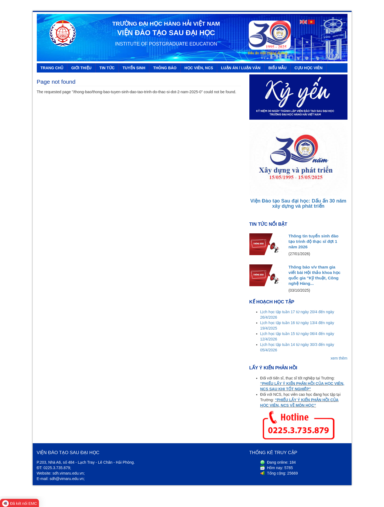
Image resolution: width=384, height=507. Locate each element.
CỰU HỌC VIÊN (308, 68)
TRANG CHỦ (52, 68)
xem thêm (339, 358)
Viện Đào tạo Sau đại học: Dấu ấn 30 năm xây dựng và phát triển (298, 203)
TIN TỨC (107, 68)
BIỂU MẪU (277, 68)
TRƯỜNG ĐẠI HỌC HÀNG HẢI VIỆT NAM (166, 23)
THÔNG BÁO (165, 68)
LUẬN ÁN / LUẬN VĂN (241, 68)
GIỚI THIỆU (81, 68)
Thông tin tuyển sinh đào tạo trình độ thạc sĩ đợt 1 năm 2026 (313, 241)
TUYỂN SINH (134, 68)
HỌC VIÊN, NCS (199, 68)
